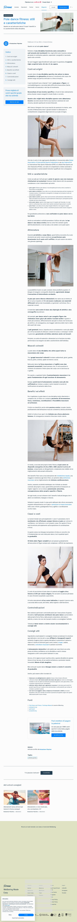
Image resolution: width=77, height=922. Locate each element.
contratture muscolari (42, 645)
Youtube (64, 893)
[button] (53, 7)
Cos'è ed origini (12, 56)
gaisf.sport (32, 709)
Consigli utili (11, 80)
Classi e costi (11, 73)
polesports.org (33, 707)
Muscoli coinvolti (12, 67)
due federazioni (67, 162)
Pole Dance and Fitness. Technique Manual (40, 705)
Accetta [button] (26, 914)
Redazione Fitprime (45, 749)
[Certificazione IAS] (68, 914)
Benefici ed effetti (13, 70)
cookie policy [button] (7, 905)
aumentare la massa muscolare (62, 504)
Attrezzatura (11, 63)
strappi (60, 642)
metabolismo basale (63, 476)
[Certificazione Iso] (61, 915)
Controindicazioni (12, 77)
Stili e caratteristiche (14, 60)
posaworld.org (33, 711)
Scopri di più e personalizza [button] (18, 918)
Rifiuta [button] (10, 914)
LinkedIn (64, 888)
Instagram (64, 890)
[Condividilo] (46, 773)
